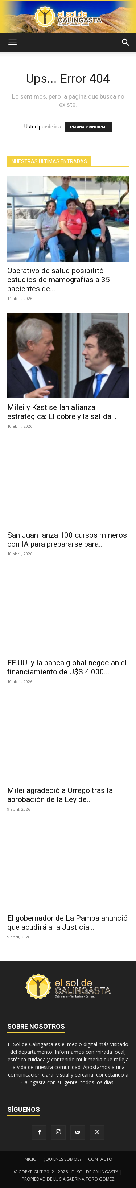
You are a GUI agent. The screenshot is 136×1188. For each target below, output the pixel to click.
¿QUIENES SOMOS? (62, 1159)
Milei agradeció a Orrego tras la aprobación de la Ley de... (60, 795)
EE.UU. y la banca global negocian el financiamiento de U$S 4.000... (67, 667)
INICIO (30, 1159)
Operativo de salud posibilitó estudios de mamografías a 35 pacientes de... (58, 279)
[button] (12, 42)
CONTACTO (100, 1159)
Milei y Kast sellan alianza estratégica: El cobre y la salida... (62, 412)
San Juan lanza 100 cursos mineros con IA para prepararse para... (67, 539)
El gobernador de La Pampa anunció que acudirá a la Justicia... (67, 923)
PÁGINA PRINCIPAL (88, 127)
